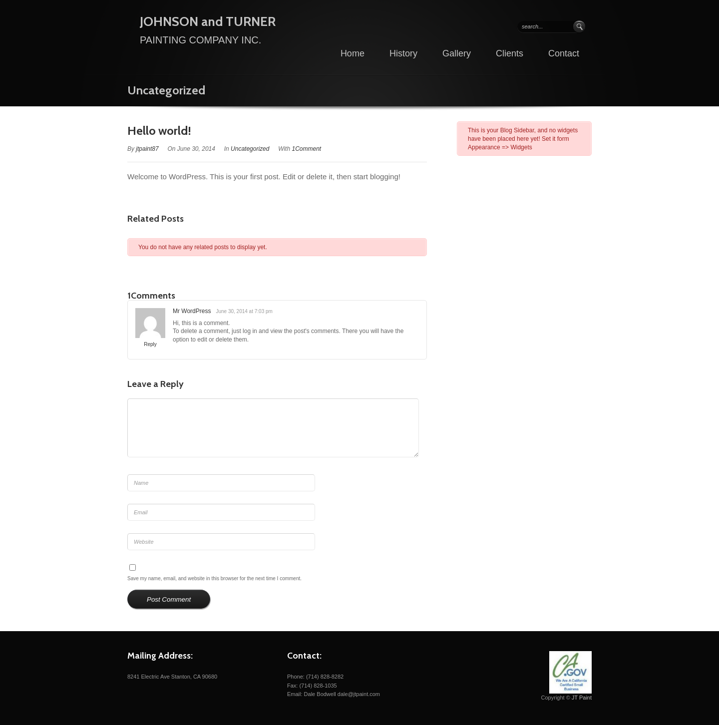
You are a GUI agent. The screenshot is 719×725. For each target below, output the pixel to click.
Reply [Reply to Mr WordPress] (150, 344)
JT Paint (582, 698)
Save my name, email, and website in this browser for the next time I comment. (214, 578)
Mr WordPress (192, 311)
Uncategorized (166, 90)
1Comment (306, 148)
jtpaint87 (147, 148)
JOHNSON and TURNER (208, 21)
